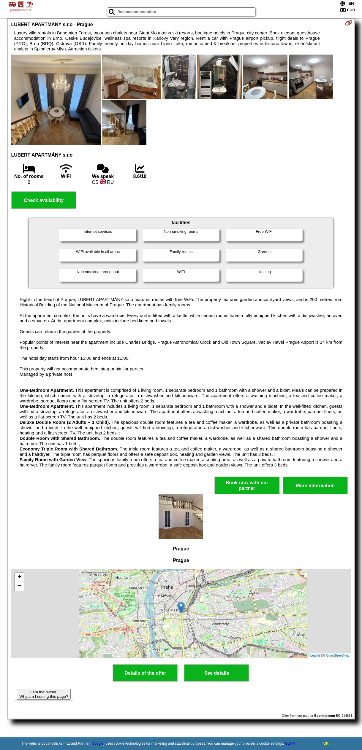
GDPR (290, 743)
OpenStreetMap (337, 655)
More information (315, 485)
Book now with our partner (247, 485)
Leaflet (315, 655)
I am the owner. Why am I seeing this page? (43, 694)
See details (216, 673)
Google (97, 743)
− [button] (19, 586)
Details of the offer (145, 673)
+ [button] (19, 577)
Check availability (44, 200)
